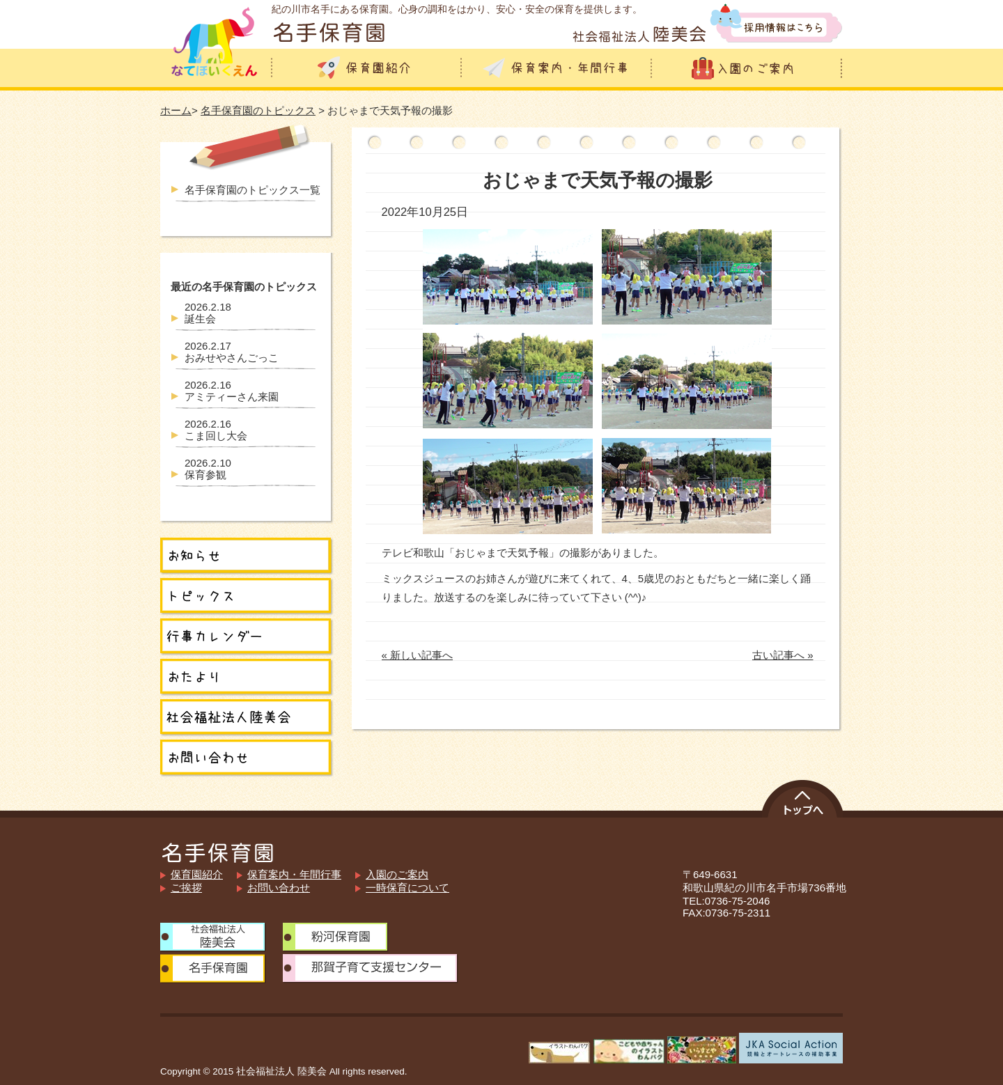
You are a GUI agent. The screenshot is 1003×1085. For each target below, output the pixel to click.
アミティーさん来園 (232, 391)
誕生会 (208, 313)
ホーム (176, 110)
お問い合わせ (278, 887)
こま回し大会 (216, 430)
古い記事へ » (783, 655)
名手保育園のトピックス (258, 110)
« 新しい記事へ (417, 655)
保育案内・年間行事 (294, 874)
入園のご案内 (397, 874)
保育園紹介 (197, 874)
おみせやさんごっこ (232, 352)
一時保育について (407, 887)
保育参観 (208, 469)
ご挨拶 (186, 887)
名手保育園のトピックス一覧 (252, 190)
